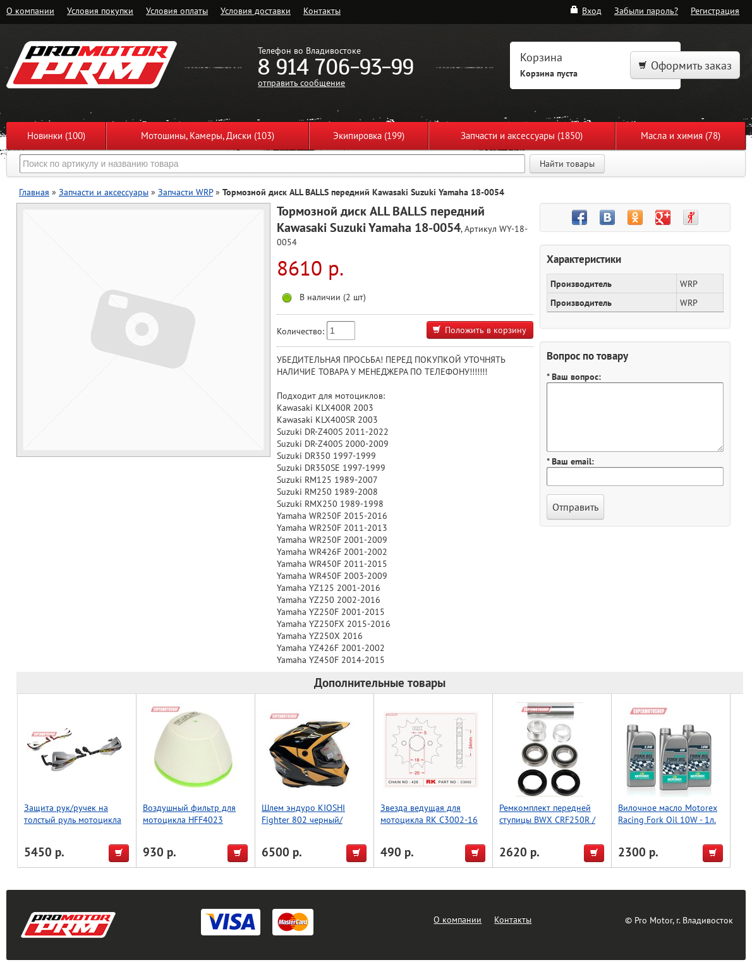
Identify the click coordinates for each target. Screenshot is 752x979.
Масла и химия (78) (680, 136)
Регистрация (715, 10)
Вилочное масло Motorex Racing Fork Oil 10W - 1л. (667, 813)
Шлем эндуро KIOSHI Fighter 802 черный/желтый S (303, 819)
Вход (585, 10)
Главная (34, 192)
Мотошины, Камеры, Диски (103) (207, 136)
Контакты (322, 10)
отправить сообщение (301, 82)
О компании (30, 10)
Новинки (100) (56, 136)
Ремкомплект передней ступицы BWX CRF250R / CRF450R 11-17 (547, 819)
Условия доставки (256, 10)
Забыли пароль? (646, 10)
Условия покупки (100, 10)
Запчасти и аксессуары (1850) (522, 136)
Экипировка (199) (368, 136)
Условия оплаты (177, 10)
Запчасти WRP (185, 192)
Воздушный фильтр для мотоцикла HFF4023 (189, 813)
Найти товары (567, 163)
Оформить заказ (685, 65)
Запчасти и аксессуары (104, 192)
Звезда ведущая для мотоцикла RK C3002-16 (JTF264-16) (429, 819)
